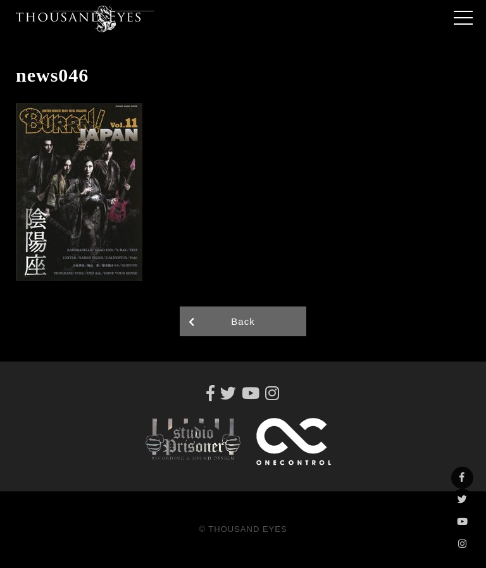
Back (242, 321)
